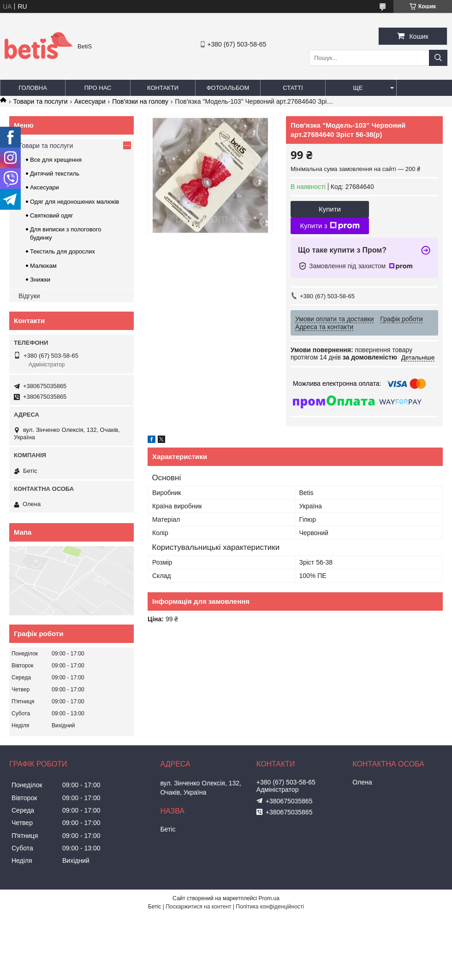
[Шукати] (438, 58)
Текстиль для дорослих (62, 251)
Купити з (329, 226)
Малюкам (43, 265)
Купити (330, 209)
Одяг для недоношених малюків (74, 201)
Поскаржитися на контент (198, 906)
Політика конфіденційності (270, 906)
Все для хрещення (56, 159)
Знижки (40, 279)
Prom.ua (269, 898)
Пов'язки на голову (140, 101)
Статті (293, 87)
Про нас (98, 87)
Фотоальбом (228, 87)
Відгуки (29, 296)
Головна (32, 87)
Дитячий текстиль (54, 173)
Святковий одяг (51, 215)
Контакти (162, 87)
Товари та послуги (40, 101)
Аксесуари (90, 101)
